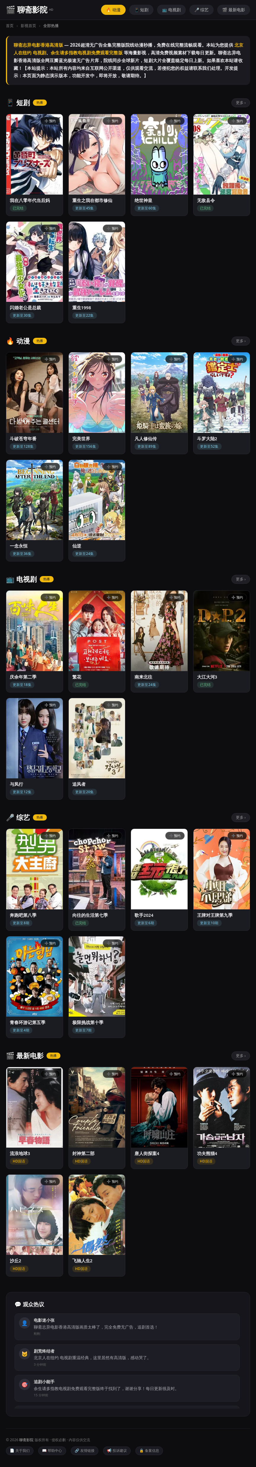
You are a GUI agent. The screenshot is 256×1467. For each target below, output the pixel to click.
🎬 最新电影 (233, 9)
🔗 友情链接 (85, 1450)
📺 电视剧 (171, 9)
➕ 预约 (50, 121)
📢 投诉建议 (117, 1450)
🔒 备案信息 (149, 1450)
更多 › (241, 102)
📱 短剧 (141, 9)
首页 (10, 25)
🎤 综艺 (201, 9)
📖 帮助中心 (52, 1450)
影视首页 (28, 25)
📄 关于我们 (20, 1450)
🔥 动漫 (113, 9)
